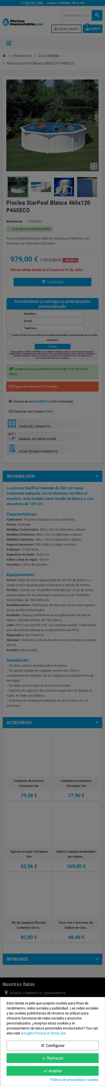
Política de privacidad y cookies (74, 1080)
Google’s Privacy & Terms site (43, 1033)
